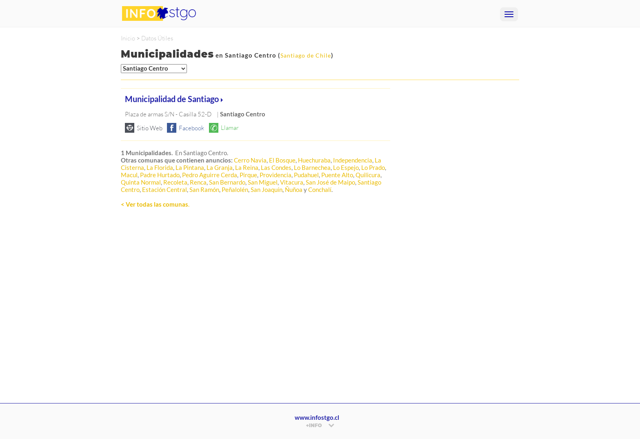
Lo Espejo (346, 167)
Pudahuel (306, 174)
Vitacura (291, 182)
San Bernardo (227, 182)
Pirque (248, 174)
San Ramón (204, 189)
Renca (198, 182)
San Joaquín (266, 189)
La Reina (246, 167)
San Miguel (263, 182)
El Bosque (282, 160)
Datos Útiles (157, 38)
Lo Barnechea (312, 167)
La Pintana (190, 167)
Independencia (352, 160)
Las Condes (276, 167)
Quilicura (368, 174)
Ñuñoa (293, 189)
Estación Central (164, 189)
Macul (129, 174)
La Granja (220, 167)
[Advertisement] (255, 315)
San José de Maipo (330, 182)
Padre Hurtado (160, 174)
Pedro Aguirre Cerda (209, 174)
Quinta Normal (141, 182)
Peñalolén (235, 189)
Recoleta (175, 182)
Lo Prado (373, 167)
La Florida (160, 167)
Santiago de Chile (305, 55)
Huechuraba (314, 160)
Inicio (128, 38)
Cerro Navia (250, 160)
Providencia (275, 174)
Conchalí (319, 189)
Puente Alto (337, 174)
